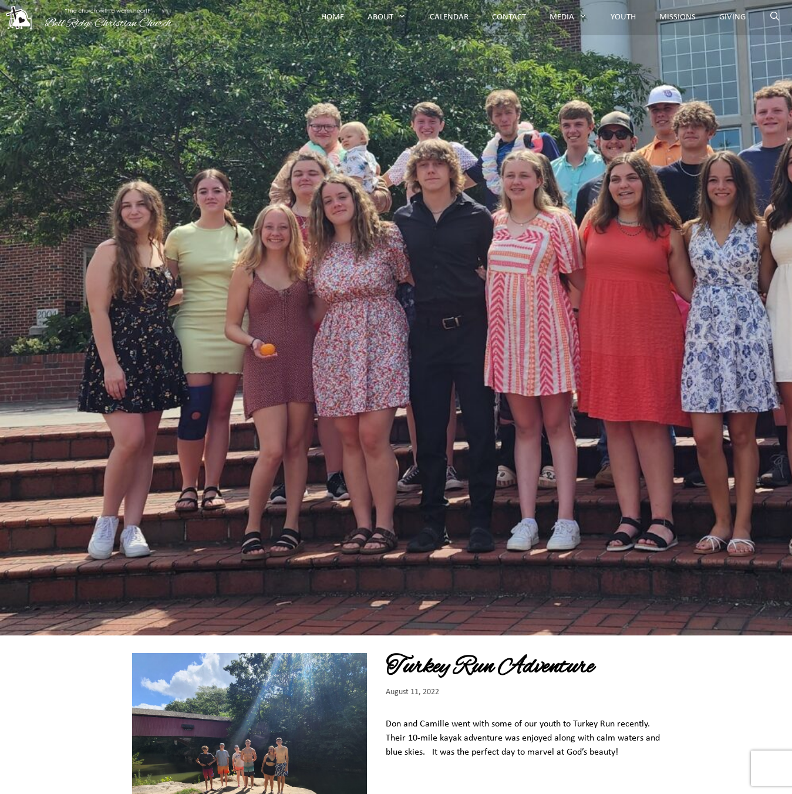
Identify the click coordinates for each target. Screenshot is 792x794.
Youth (623, 17)
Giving (732, 17)
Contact (509, 17)
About (393, 17)
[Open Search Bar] (774, 17)
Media (574, 17)
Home (332, 17)
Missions (677, 17)
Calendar (449, 17)
